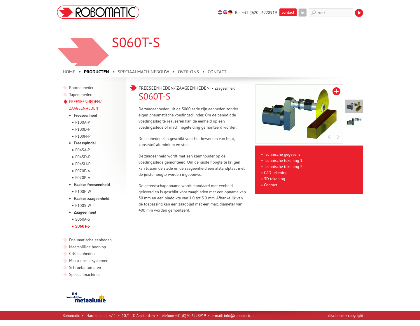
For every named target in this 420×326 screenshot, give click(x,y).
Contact (270, 184)
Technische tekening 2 (283, 166)
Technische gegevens (282, 154)
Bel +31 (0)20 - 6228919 (256, 12)
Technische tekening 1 (283, 160)
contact (288, 12)
